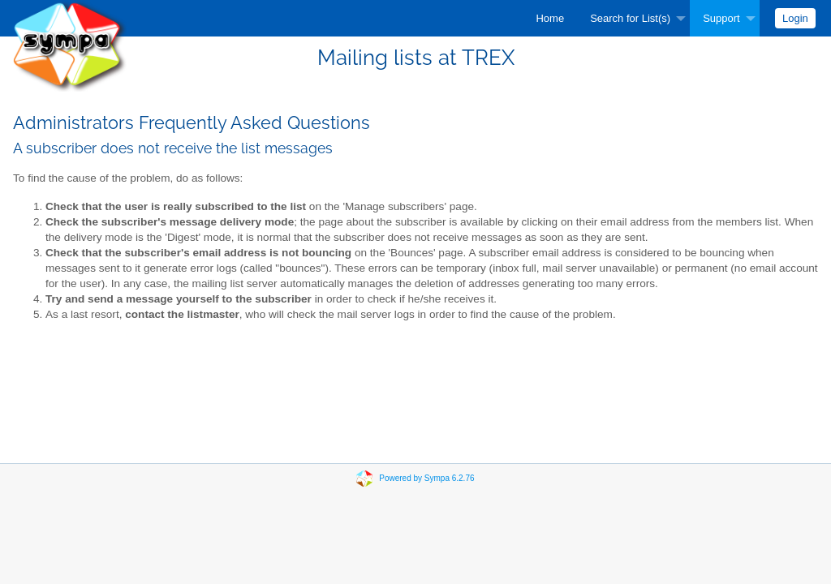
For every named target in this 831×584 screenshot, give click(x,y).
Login (795, 18)
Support (721, 18)
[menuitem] (550, 18)
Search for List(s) (630, 18)
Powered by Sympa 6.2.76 (426, 478)
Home (550, 18)
